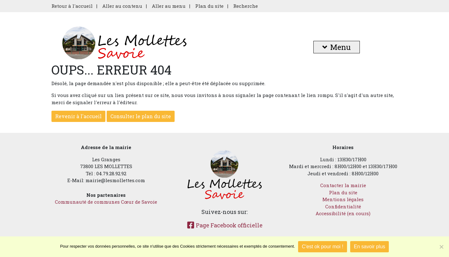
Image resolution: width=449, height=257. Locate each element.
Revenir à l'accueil (78, 116)
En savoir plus (369, 246)
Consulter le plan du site (140, 116)
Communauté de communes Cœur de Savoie (106, 202)
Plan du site (209, 6)
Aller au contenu (122, 6)
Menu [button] (336, 47)
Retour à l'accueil (72, 6)
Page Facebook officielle (225, 225)
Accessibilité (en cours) (343, 213)
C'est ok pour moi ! (322, 246)
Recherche (245, 6)
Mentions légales (343, 199)
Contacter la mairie (343, 185)
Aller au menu (169, 6)
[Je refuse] (441, 247)
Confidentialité (343, 206)
